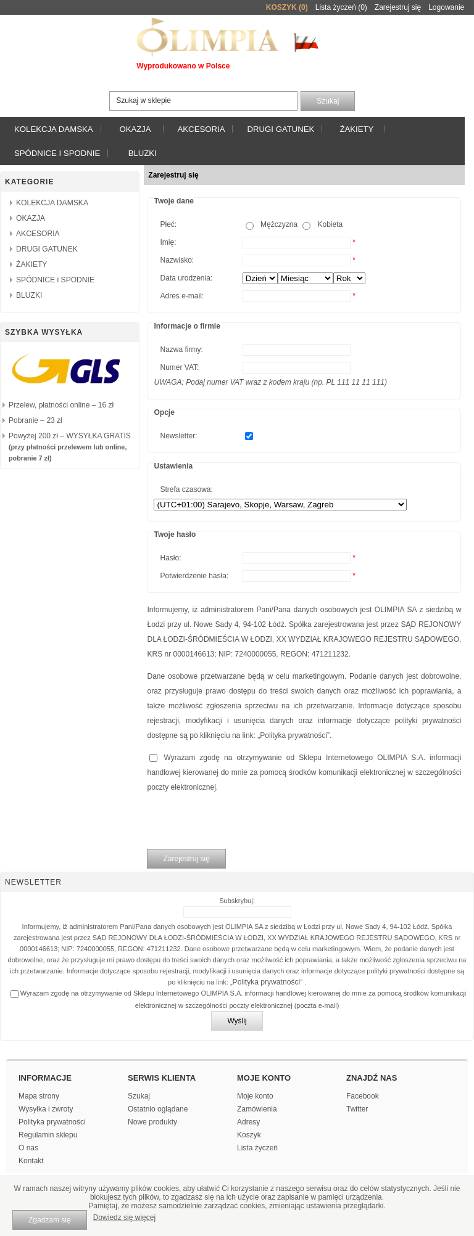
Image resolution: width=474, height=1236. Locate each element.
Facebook (362, 1096)
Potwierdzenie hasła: (194, 575)
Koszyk (249, 1135)
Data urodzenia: (186, 278)
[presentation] (241, 822)
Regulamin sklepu (48, 1135)
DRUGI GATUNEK (280, 129)
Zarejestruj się (398, 7)
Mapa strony (39, 1096)
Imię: (168, 242)
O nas (28, 1148)
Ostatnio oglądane (158, 1109)
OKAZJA (135, 129)
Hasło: (170, 558)
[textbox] (203, 101)
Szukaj (139, 1096)
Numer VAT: (179, 367)
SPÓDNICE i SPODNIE (57, 153)
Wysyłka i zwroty (46, 1109)
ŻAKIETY (356, 129)
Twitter (357, 1109)
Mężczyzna (278, 224)
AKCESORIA (201, 129)
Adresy (248, 1122)
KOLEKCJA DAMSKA (53, 129)
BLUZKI (142, 153)
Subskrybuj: (236, 900)
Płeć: (168, 224)
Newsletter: (178, 436)
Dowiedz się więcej (124, 1217)
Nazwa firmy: (181, 349)
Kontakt (31, 1160)
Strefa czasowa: (186, 489)
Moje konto (255, 1096)
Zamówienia (257, 1109)
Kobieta (330, 224)
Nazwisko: (177, 260)
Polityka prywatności (293, 735)
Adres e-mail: (182, 296)
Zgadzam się (49, 1220)
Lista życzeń (257, 1148)
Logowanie (446, 7)
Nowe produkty (152, 1122)
